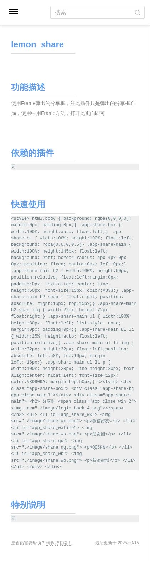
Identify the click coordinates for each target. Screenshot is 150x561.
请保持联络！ (59, 542)
